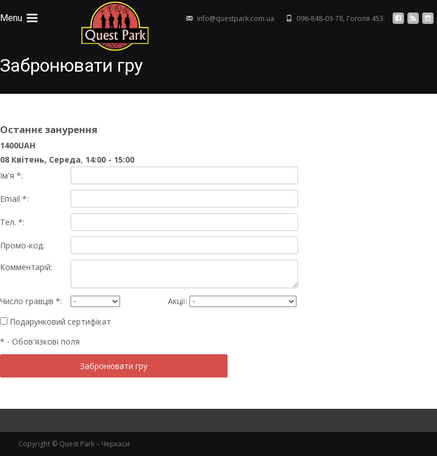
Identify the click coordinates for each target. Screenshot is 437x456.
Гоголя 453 (365, 18)
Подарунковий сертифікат (55, 321)
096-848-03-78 (319, 18)
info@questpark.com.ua (235, 18)
